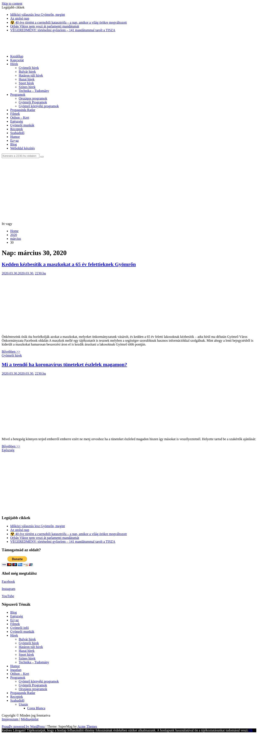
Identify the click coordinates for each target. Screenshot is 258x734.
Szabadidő (17, 133)
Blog (13, 144)
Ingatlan (15, 670)
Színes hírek (27, 87)
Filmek (15, 114)
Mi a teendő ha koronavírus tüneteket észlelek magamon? (64, 364)
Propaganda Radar (22, 110)
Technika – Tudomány (34, 91)
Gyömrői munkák (22, 125)
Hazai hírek (26, 79)
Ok (250, 730)
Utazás (23, 704)
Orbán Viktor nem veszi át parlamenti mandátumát (44, 26)
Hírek (14, 64)
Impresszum (10, 719)
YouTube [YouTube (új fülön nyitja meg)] (8, 596)
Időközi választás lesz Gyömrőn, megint (37, 14)
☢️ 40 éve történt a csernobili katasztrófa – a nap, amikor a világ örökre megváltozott (68, 22)
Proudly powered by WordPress (23, 726)
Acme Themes (87, 726)
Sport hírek (26, 83)
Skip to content (12, 3)
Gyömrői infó (19, 628)
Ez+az (14, 140)
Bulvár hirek (27, 71)
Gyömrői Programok (33, 102)
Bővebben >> (11, 351)
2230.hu (40, 273)
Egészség (16, 121)
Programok (17, 94)
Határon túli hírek (31, 75)
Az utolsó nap (19, 18)
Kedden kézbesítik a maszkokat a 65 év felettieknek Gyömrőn (69, 264)
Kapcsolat (17, 60)
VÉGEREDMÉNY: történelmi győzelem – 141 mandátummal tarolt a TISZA (62, 30)
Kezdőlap (16, 56)
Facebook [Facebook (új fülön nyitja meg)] (8, 581)
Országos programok (33, 98)
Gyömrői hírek (29, 68)
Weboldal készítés (22, 148)
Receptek (16, 129)
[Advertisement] (129, 190)
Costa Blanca (36, 708)
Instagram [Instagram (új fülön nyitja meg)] (8, 589)
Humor (15, 137)
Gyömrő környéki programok (39, 106)
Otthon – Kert (19, 117)
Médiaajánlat (29, 719)
